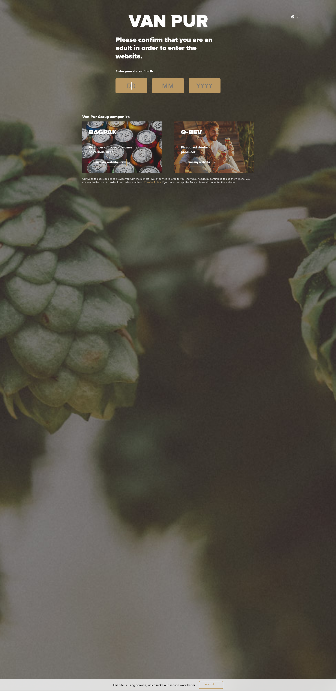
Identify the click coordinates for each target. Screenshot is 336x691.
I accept (209, 684)
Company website (105, 162)
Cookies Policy (152, 182)
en (298, 17)
